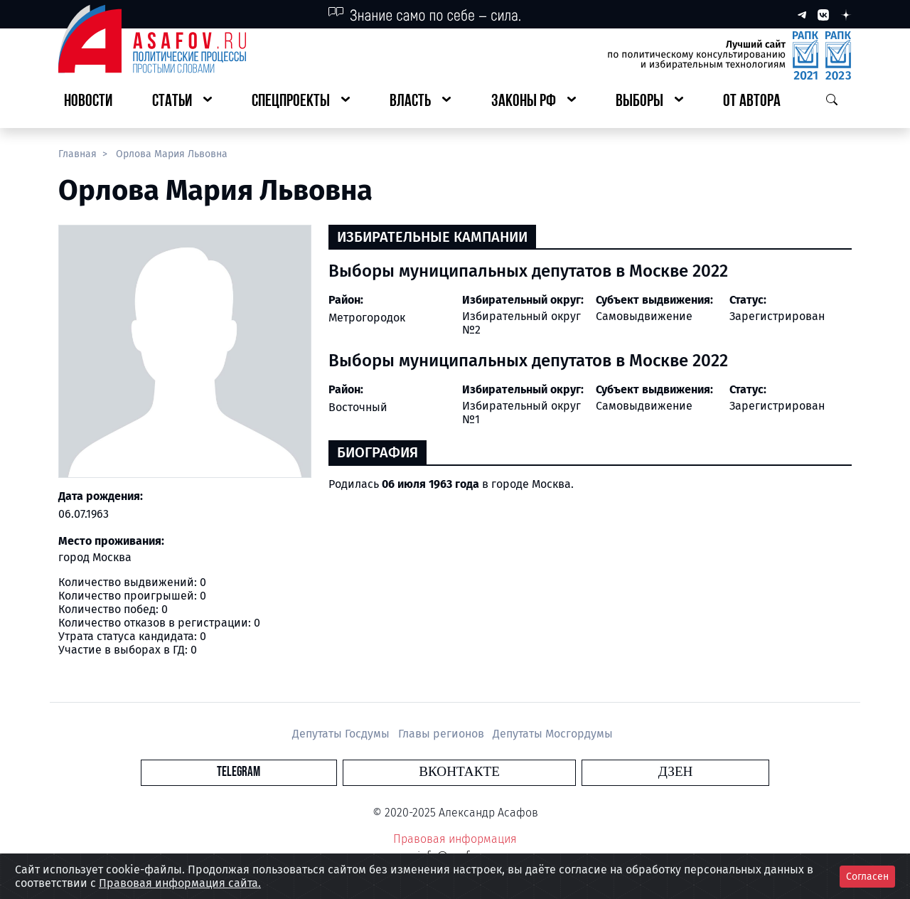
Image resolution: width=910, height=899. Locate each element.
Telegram (373, 772)
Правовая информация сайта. (180, 883)
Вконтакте (459, 772)
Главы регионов (442, 733)
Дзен (541, 772)
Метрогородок (366, 317)
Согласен (867, 877)
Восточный (357, 407)
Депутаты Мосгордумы (553, 733)
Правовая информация (455, 839)
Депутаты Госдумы (342, 733)
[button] (182, 102)
